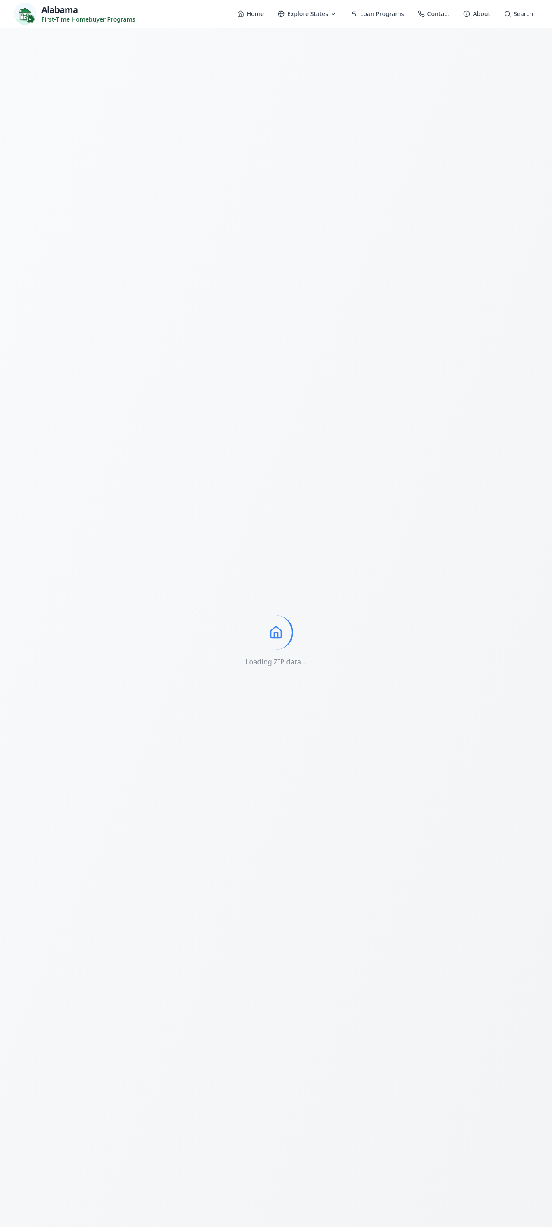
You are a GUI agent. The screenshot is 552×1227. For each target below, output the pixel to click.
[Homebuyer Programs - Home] (74, 14)
